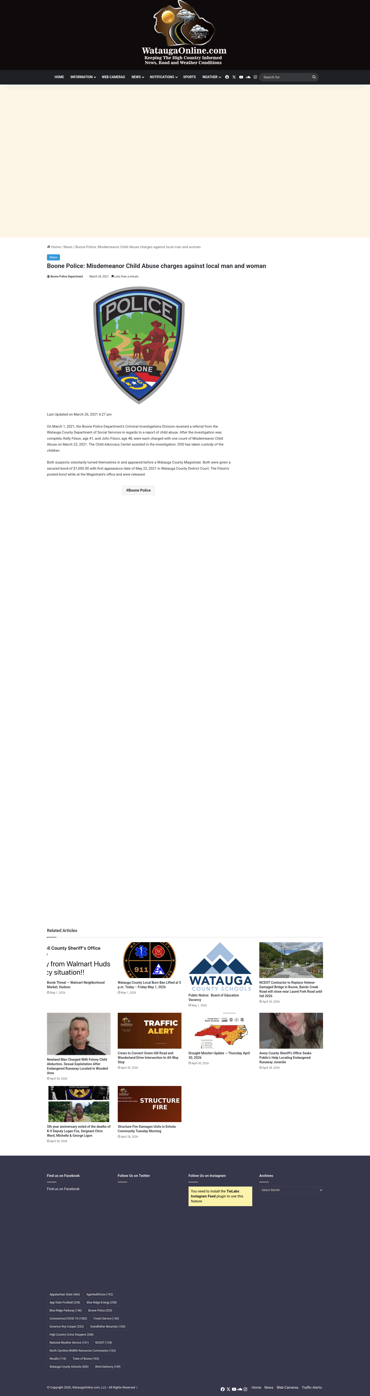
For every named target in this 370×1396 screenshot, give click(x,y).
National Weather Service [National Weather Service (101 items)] (69, 1342)
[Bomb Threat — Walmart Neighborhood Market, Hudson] (79, 960)
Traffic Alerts (312, 1387)
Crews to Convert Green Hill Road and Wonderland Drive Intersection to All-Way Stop (148, 1057)
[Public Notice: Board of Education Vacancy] (220, 966)
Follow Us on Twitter (134, 1176)
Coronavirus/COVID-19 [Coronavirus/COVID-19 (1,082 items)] (68, 1318)
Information (82, 77)
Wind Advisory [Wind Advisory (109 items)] (108, 1366)
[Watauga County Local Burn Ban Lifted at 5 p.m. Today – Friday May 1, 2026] (149, 960)
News (136, 77)
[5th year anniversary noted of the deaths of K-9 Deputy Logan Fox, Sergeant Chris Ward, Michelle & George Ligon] (79, 1104)
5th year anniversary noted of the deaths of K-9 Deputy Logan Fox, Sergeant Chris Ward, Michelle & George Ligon (78, 1131)
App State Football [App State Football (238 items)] (65, 1302)
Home (59, 77)
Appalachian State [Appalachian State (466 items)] (65, 1294)
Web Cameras (113, 77)
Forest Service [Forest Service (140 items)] (106, 1318)
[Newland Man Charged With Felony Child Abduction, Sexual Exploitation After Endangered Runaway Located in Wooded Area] (79, 1034)
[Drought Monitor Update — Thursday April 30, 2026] (220, 1031)
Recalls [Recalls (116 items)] (58, 1358)
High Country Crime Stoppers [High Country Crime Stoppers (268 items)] (72, 1334)
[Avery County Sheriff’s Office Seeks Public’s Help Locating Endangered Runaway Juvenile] (291, 1031)
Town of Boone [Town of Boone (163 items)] (86, 1358)
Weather (210, 77)
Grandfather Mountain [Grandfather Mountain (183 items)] (108, 1326)
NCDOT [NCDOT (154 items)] (103, 1342)
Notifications (162, 77)
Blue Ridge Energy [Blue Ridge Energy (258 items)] (102, 1302)
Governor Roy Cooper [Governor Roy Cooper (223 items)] (67, 1326)
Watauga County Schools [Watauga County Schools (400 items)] (69, 1366)
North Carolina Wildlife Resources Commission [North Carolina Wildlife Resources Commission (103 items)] (83, 1350)
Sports (189, 77)
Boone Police (139, 490)
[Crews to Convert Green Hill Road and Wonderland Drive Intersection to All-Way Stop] (149, 1031)
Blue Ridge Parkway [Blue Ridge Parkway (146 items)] (66, 1310)
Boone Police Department (66, 276)
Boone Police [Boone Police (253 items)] (100, 1310)
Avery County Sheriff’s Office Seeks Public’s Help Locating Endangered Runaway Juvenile (285, 1057)
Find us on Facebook (63, 1189)
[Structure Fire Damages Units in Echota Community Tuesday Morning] (149, 1104)
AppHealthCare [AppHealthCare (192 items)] (100, 1294)
